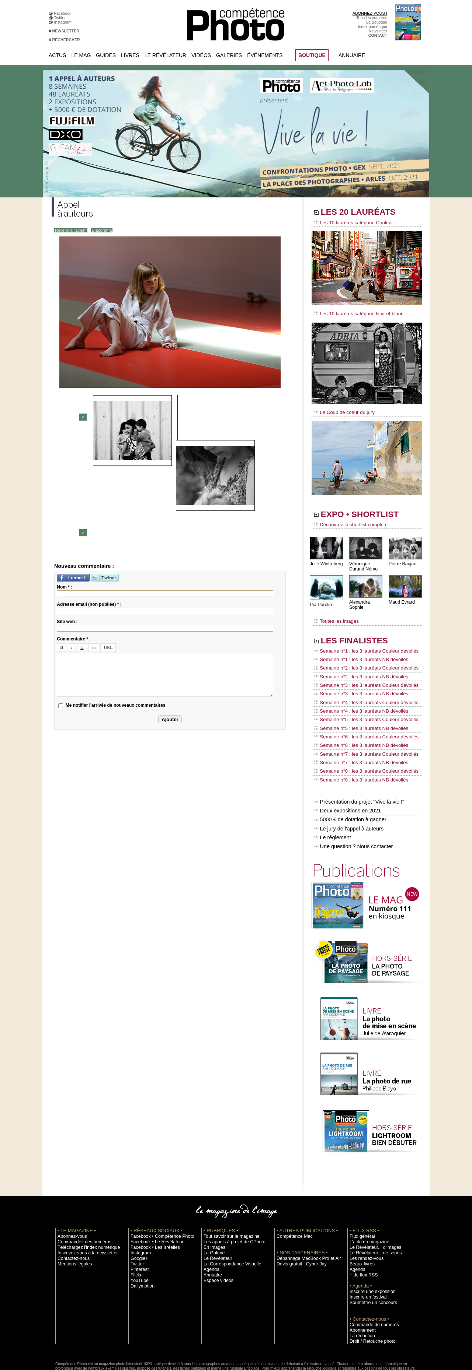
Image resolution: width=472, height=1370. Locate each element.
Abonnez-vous (70, 1196)
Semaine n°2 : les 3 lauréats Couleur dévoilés (361, 656)
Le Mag (81, 55)
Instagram (64, 22)
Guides (106, 55)
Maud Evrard (401, 597)
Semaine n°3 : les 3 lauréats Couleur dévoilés (361, 670)
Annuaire (352, 55)
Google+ (138, 1218)
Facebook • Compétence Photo (158, 1196)
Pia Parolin (320, 600)
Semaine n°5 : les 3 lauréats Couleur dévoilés (361, 698)
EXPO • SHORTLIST (366, 511)
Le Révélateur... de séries (372, 1213)
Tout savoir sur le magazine (227, 1196)
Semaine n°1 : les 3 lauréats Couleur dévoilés (361, 642)
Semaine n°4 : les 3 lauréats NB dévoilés (357, 691)
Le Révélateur (165, 55)
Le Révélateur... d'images (372, 1207)
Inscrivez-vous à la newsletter (83, 1213)
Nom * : (64, 471)
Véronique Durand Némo (363, 562)
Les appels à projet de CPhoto (230, 1201)
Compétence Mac (292, 1196)
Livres (130, 55)
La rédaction (360, 1295)
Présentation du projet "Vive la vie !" (358, 768)
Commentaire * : (74, 523)
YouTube (138, 1240)
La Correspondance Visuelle (228, 1224)
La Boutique (376, 22)
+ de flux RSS (362, 1235)
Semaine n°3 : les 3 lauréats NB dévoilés (357, 677)
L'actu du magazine (367, 1201)
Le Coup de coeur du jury (341, 409)
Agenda (210, 1229)
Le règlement (332, 799)
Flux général (360, 1196)
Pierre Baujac (402, 559)
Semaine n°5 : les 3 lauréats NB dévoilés (357, 705)
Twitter (61, 17)
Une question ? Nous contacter (352, 807)
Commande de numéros (371, 1284)
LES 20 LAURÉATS (364, 212)
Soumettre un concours (370, 1262)
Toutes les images (334, 613)
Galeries (229, 55)
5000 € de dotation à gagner (349, 784)
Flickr (135, 1235)
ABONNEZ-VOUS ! (370, 13)
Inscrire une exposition (369, 1251)
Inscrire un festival (365, 1257)
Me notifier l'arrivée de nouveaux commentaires (116, 590)
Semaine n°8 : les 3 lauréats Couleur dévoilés (361, 740)
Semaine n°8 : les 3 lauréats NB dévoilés (357, 747)
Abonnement (361, 1290)
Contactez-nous (71, 1218)
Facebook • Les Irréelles (152, 1207)
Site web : (67, 506)
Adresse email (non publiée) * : (89, 489)
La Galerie (213, 1213)
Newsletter (378, 31)
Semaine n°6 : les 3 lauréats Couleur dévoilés (361, 712)
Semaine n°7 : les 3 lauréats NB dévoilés (357, 733)
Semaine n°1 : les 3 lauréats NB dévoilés (357, 649)
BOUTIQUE (312, 55)
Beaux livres (360, 1224)
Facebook (64, 13)
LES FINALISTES (359, 632)
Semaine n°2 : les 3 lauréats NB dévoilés (357, 663)
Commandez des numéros (81, 1201)
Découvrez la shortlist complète (347, 521)
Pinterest (138, 1229)
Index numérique (372, 26)
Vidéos (201, 55)
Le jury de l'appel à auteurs (348, 791)
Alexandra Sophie (366, 597)
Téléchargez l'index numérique (84, 1207)
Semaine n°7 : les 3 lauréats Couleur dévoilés (361, 726)
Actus (57, 55)
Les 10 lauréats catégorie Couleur (350, 222)
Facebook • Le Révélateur (153, 1201)
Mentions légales (72, 1224)
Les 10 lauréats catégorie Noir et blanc (355, 312)
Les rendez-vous (364, 1218)
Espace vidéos (216, 1240)
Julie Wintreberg (326, 559)
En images (213, 1207)
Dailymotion (141, 1246)
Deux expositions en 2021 (346, 776)
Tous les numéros (371, 17)
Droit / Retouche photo (369, 1301)
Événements (264, 55)
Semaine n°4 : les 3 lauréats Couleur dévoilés (361, 684)
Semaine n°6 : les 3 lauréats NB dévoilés (357, 719)
